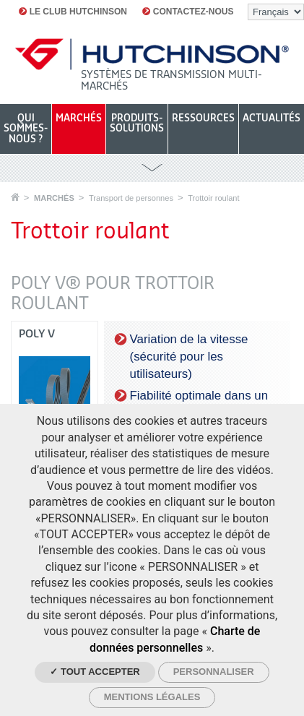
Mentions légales (152, 696)
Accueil (15, 197)
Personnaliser (213, 671)
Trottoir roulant (213, 198)
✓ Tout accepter (94, 671)
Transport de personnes (131, 198)
